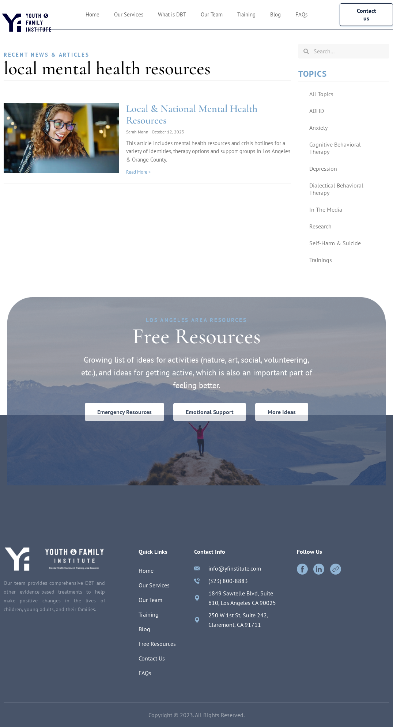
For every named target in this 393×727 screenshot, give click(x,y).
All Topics (321, 94)
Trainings (320, 260)
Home (92, 14)
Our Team (212, 14)
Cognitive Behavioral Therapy (335, 148)
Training (246, 14)
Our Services (128, 14)
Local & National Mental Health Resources (191, 114)
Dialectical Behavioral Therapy (336, 189)
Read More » (138, 172)
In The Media (325, 209)
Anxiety (318, 127)
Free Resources (157, 644)
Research (320, 226)
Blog (275, 14)
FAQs (301, 14)
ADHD (316, 110)
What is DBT (172, 14)
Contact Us (152, 658)
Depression (323, 168)
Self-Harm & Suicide (335, 243)
